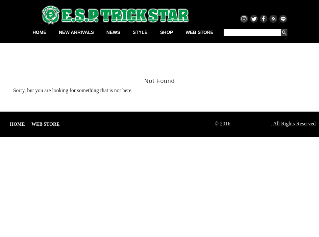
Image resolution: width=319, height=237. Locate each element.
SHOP (166, 32)
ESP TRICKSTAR (251, 123)
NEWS (113, 32)
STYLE (140, 32)
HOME (39, 32)
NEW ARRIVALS (76, 32)
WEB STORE (199, 32)
